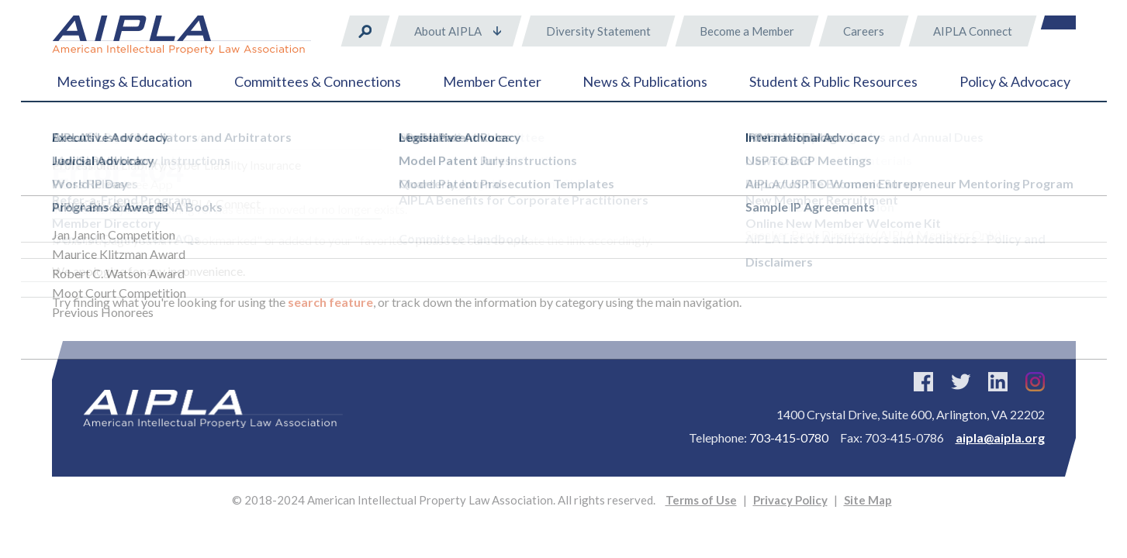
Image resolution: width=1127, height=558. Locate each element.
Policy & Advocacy (1014, 81)
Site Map (868, 500)
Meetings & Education (124, 81)
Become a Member (747, 31)
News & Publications (645, 81)
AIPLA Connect (972, 31)
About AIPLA (448, 31)
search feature (330, 301)
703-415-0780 (788, 437)
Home (67, 139)
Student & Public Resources (833, 81)
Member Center (492, 81)
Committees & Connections (317, 81)
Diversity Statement (598, 31)
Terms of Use (701, 500)
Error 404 (124, 139)
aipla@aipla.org (1000, 437)
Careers (863, 31)
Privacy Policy (790, 500)
